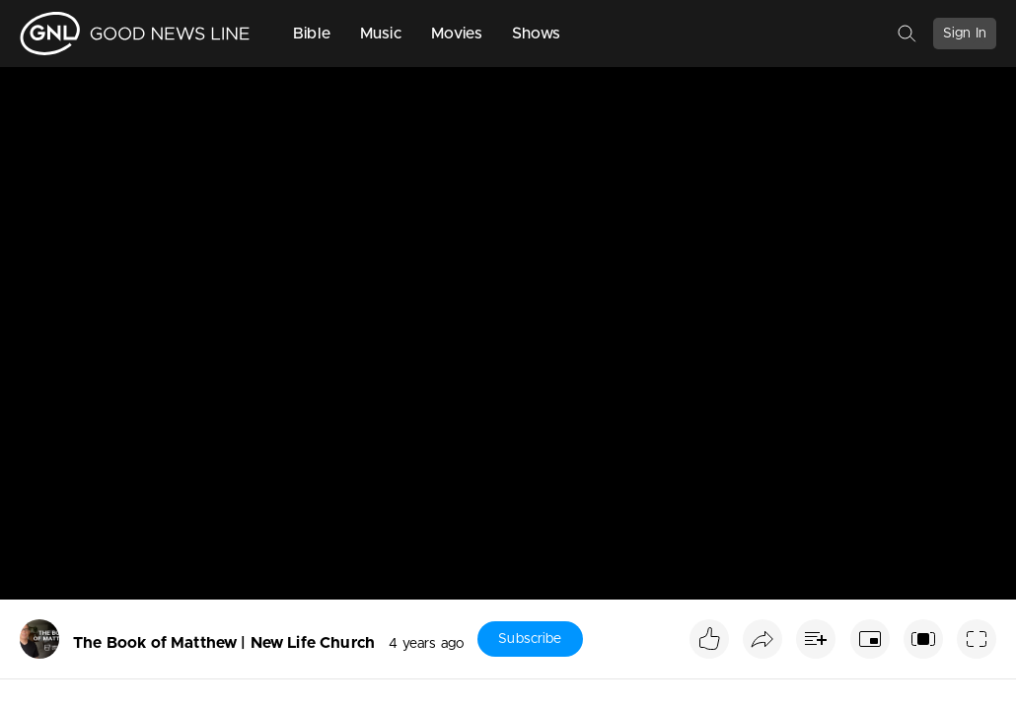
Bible (311, 33)
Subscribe (529, 639)
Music (380, 33)
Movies (456, 33)
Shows (536, 33)
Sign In (964, 33)
